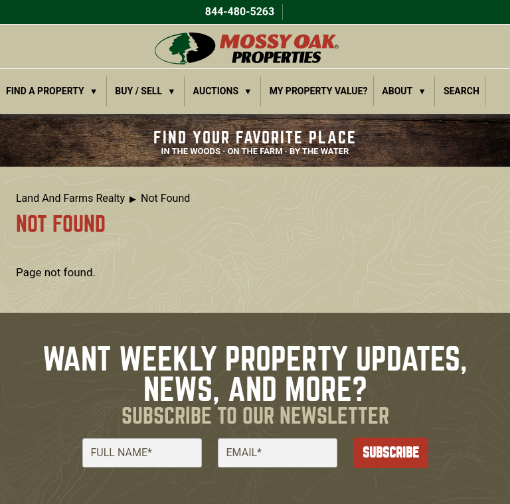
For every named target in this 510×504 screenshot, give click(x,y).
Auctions (215, 91)
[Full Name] (142, 452)
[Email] (277, 452)
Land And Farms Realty (70, 198)
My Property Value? (319, 91)
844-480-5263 (238, 11)
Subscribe (391, 453)
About (397, 91)
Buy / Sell (138, 91)
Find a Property (45, 91)
